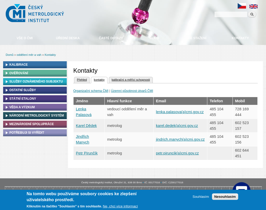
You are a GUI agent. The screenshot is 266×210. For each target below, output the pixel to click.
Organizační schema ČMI (90, 91)
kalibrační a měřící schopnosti (131, 79)
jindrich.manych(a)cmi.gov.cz (180, 139)
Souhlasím (200, 197)
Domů (10, 54)
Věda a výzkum (22, 107)
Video (154, 38)
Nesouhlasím (225, 197)
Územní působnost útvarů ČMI (132, 91)
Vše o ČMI (25, 38)
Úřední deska (67, 38)
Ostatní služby (22, 90)
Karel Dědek (86, 126)
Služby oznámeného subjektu (36, 81)
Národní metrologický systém (36, 115)
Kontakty (240, 38)
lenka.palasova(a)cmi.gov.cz (180, 112)
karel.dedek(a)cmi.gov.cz (177, 126)
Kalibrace (18, 64)
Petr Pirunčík (87, 153)
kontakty (97, 79)
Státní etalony (22, 98)
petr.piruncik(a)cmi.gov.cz (177, 153)
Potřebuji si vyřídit (26, 132)
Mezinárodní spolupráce (31, 124)
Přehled (82, 79)
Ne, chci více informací (120, 206)
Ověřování (18, 73)
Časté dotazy (111, 38)
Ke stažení (197, 38)
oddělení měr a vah (29, 54)
